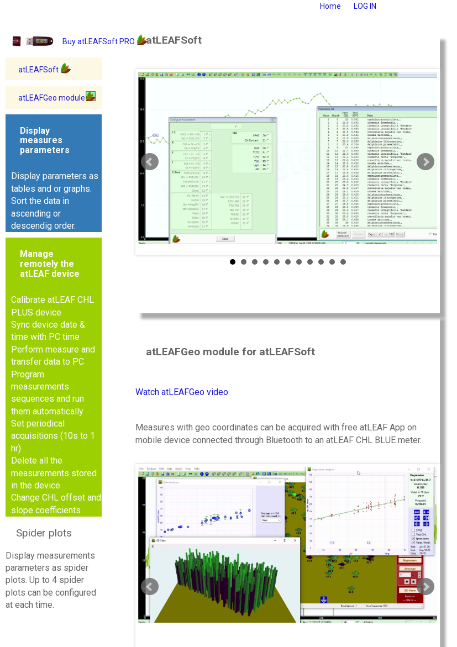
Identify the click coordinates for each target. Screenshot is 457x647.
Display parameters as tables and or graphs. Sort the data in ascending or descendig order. (54, 178)
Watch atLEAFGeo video (181, 392)
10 (332, 262)
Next (425, 162)
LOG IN (365, 6)
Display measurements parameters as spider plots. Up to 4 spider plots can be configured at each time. (51, 568)
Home (330, 6)
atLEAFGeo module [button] (57, 97)
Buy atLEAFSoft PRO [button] (105, 41)
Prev (150, 162)
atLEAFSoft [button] (44, 69)
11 (343, 262)
